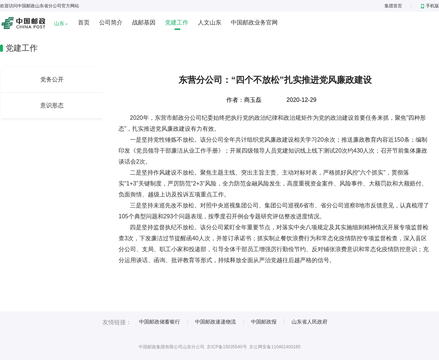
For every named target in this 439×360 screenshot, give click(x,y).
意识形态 (52, 105)
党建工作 (176, 22)
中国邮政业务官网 (254, 22)
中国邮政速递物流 (215, 322)
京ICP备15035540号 (227, 346)
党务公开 (52, 79)
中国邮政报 (264, 322)
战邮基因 (143, 22)
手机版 (430, 5)
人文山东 (209, 22)
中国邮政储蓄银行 (159, 322)
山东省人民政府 (309, 322)
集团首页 (393, 5)
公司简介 (111, 22)
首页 (84, 22)
